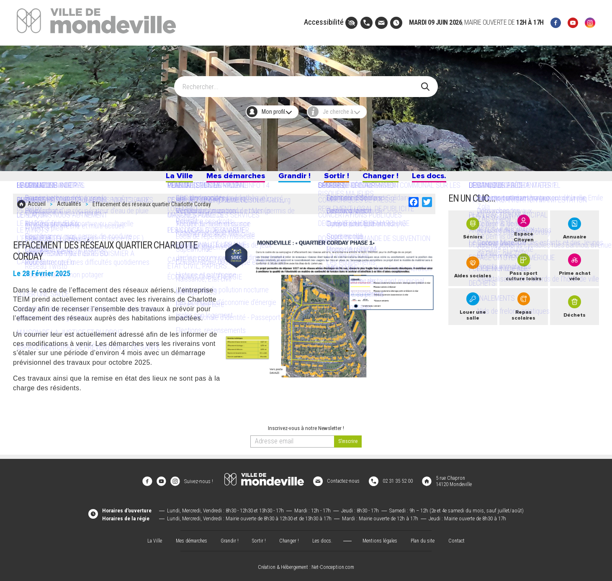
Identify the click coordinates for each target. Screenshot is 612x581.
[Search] (301, 82)
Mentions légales (381, 538)
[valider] (348, 445)
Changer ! (392, 179)
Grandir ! (293, 179)
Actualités (69, 209)
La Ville (158, 179)
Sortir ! (342, 179)
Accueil (37, 209)
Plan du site (427, 538)
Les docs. (449, 179)
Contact (462, 538)
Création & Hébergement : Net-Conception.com (306, 565)
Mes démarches (224, 179)
